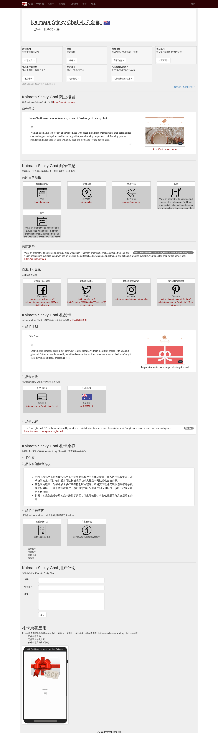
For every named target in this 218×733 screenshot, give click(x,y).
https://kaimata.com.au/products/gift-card (43, 431)
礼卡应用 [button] (73, 4)
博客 (85, 4)
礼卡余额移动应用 (78, 320)
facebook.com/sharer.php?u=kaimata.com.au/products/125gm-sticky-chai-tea (42, 302)
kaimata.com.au (42, 202)
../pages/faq (86, 202)
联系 (93, 4)
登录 (193, 4)
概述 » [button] (72, 60)
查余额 (62, 4)
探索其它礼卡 (86, 406)
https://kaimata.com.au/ (35, 259)
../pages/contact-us (131, 202)
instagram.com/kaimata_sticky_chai (131, 299)
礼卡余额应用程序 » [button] (123, 78)
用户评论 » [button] (74, 78)
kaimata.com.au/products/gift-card (42, 406)
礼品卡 (51, 4)
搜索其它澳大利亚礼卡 (184, 87)
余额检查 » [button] (29, 60)
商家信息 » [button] (119, 60)
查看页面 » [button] (163, 60)
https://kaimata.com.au (64, 102)
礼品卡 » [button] (28, 78)
